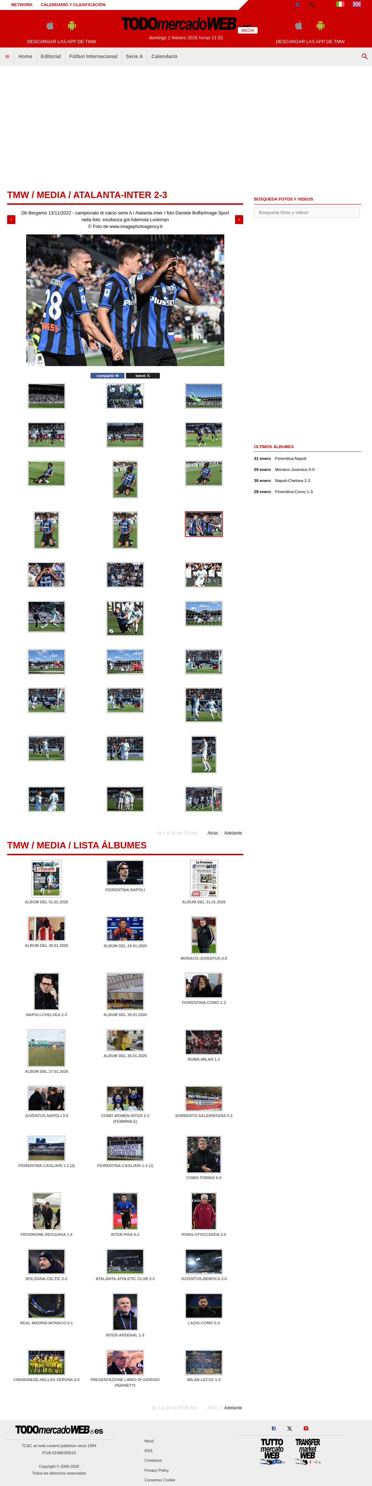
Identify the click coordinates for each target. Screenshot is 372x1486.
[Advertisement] (186, 125)
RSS (148, 1451)
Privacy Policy (157, 1470)
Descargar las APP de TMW (61, 41)
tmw (18, 195)
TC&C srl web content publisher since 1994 (59, 1446)
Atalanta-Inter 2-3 (120, 195)
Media (51, 195)
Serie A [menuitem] (134, 56)
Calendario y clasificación (73, 4)
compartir (107, 376)
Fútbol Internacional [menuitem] (93, 56)
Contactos (153, 1461)
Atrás (212, 833)
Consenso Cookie (160, 1480)
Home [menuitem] (25, 56)
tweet (143, 376)
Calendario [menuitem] (164, 56)
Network (22, 4)
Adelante (233, 833)
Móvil (149, 1441)
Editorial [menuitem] (51, 56)
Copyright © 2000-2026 (59, 1466)
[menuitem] (7, 56)
